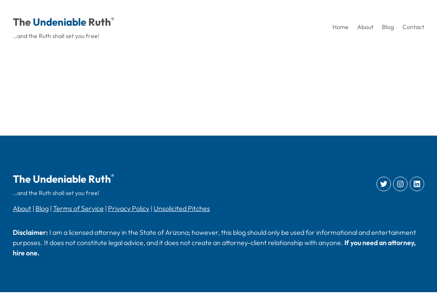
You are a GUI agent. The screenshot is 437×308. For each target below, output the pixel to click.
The (22, 21)
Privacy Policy (128, 208)
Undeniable (59, 21)
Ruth (99, 21)
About (22, 208)
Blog (42, 208)
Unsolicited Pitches (182, 208)
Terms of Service (78, 208)
